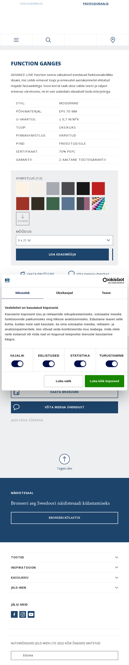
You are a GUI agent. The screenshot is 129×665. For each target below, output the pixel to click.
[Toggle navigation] (16, 40)
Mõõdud (24, 231)
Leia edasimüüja (62, 254)
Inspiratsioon (23, 567)
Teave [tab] (106, 293)
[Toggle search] (48, 40)
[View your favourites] (80, 40)
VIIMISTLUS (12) (29, 178)
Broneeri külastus (64, 518)
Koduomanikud (31, 3)
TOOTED (17, 557)
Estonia (23, 655)
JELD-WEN (18, 588)
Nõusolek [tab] (23, 293)
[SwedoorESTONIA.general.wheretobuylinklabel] (113, 40)
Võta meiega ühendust (88, 274)
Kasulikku (19, 577)
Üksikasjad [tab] (64, 293)
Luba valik (63, 381)
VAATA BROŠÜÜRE (37, 273)
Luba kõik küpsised (104, 381)
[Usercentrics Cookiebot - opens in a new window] (105, 281)
